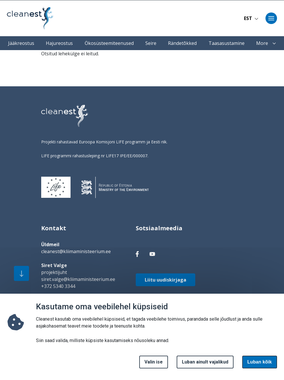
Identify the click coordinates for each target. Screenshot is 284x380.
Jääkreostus (21, 43)
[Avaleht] (30, 18)
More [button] (266, 43)
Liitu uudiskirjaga (165, 280)
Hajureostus (59, 43)
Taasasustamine (227, 43)
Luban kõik (259, 365)
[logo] (64, 116)
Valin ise (153, 365)
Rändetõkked (182, 43)
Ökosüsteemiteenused (109, 43)
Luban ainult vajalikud (205, 365)
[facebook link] (137, 254)
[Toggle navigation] (271, 18)
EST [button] (251, 18)
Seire (150, 43)
